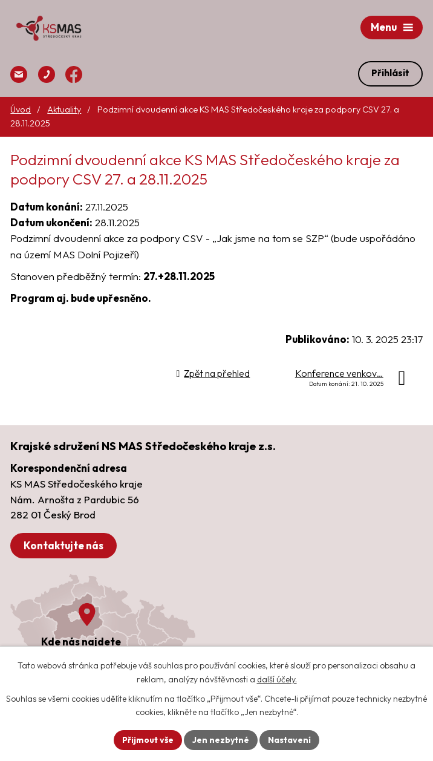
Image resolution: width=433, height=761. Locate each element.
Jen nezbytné (220, 739)
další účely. (277, 679)
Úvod (20, 109)
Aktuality (64, 109)
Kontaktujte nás (63, 545)
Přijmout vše (148, 739)
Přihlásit (390, 73)
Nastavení (289, 739)
